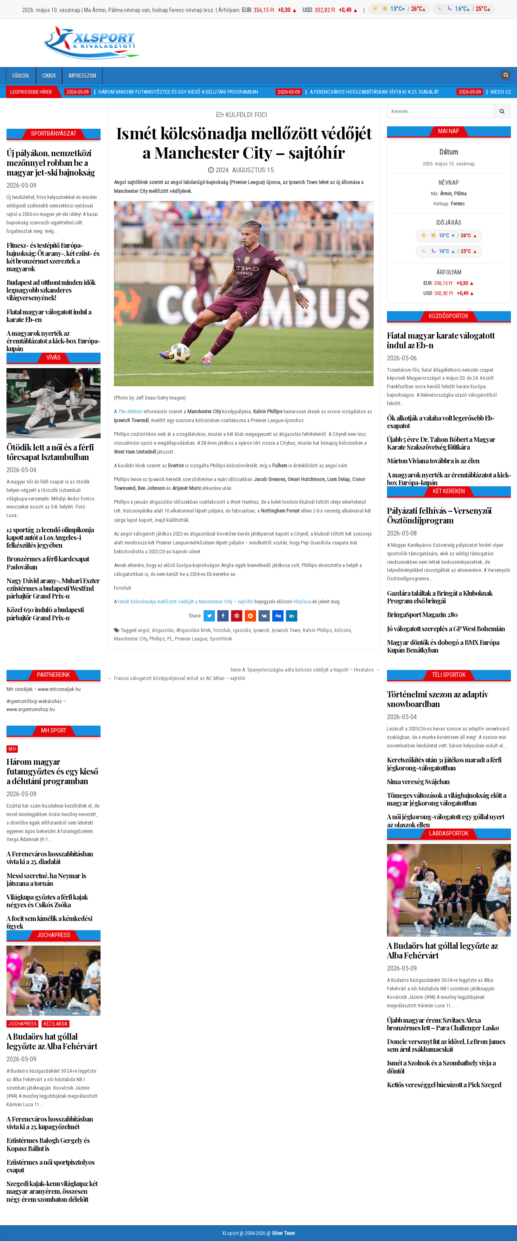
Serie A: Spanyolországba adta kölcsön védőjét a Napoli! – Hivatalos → (305, 670)
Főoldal (21, 75)
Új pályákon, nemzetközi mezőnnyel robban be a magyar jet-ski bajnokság (50, 162)
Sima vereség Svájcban (418, 781)
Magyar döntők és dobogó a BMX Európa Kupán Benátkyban (443, 646)
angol (143, 630)
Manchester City (130, 639)
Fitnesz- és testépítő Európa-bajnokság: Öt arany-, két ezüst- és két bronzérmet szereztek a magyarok (52, 257)
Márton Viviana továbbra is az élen (433, 460)
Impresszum (82, 75)
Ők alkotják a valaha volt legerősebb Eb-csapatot (440, 422)
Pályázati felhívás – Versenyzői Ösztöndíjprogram (439, 515)
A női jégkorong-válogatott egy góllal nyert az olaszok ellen (445, 820)
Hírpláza (302, 602)
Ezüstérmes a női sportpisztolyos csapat (50, 1166)
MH (12, 749)
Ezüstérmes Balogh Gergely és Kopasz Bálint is (48, 1144)
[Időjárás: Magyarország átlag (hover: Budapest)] (430, 9)
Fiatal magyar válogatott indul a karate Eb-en (48, 316)
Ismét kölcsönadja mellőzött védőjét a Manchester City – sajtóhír (244, 142)
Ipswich (261, 630)
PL (169, 639)
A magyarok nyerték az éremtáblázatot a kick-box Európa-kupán (53, 341)
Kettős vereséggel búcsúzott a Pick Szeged (444, 1084)
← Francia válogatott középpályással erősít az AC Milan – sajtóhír (176, 678)
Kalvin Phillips (317, 630)
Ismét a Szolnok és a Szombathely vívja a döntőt (441, 1067)
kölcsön (342, 630)
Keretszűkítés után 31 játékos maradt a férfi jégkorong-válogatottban (444, 763)
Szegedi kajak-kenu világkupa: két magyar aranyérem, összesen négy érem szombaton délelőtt (51, 1191)
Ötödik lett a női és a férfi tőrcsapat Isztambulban (50, 452)
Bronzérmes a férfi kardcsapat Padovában (47, 563)
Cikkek (49, 75)
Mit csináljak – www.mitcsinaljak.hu (43, 689)
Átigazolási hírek (193, 630)
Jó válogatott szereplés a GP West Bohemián (446, 628)
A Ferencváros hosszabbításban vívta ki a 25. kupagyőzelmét (49, 1123)
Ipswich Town (286, 630)
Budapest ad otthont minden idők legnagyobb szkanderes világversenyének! (50, 290)
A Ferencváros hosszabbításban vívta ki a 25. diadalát (49, 858)
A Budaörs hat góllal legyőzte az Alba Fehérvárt (51, 1041)
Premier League (191, 639)
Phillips (157, 639)
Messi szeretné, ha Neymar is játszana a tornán (46, 879)
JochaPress (22, 1024)
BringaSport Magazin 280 (422, 614)
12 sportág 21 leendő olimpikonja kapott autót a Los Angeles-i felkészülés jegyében (50, 537)
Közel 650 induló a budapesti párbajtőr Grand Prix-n (45, 613)
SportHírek (221, 639)
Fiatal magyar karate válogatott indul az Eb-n (441, 340)
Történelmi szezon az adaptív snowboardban (437, 699)
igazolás (242, 630)
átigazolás (163, 630)
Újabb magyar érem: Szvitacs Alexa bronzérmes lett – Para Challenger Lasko (443, 1024)
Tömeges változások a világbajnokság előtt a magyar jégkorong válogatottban (446, 799)
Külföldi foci (246, 115)
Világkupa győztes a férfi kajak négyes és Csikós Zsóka (47, 901)
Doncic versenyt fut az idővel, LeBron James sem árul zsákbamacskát (446, 1045)
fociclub (222, 630)
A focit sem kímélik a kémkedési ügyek (49, 922)
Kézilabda (55, 1024)
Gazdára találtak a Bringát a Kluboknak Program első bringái (439, 597)
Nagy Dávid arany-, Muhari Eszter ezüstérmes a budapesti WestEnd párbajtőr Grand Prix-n (53, 588)
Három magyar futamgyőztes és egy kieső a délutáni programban (52, 771)
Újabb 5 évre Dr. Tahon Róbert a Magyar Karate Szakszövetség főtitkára (441, 443)
